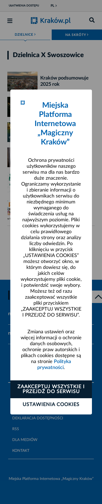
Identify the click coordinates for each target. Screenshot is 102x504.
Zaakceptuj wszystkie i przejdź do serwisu (51, 389)
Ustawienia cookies (51, 404)
